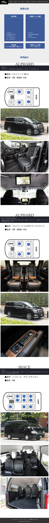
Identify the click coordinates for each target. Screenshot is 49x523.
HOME (11, 1)
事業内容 (28, 1)
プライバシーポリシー (24, 519)
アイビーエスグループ (15, 519)
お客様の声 (34, 1)
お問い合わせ (45, 1)
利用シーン (17, 1)
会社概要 (39, 1)
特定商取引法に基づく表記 (33, 519)
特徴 (22, 1)
